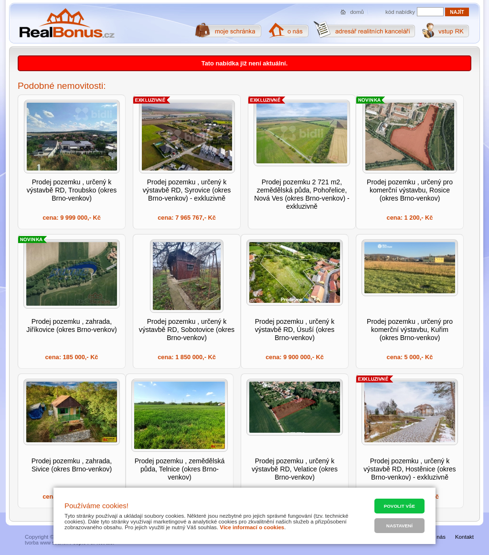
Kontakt (464, 537)
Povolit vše (399, 506)
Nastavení (399, 525)
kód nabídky (400, 12)
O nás (438, 537)
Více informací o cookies (252, 527)
